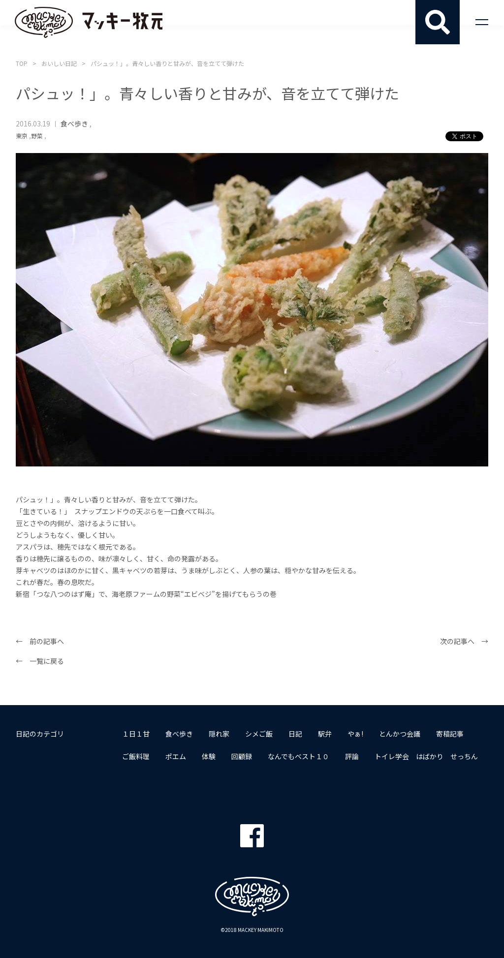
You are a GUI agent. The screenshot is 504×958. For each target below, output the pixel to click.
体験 (209, 756)
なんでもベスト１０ (298, 756)
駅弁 (325, 734)
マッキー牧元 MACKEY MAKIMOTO (88, 22)
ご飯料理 (136, 756)
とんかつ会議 (399, 734)
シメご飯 (259, 734)
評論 (352, 756)
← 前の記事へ (40, 641)
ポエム (175, 756)
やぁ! (355, 734)
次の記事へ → (464, 641)
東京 (22, 135)
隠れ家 (219, 734)
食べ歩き (74, 123)
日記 (295, 734)
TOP (22, 63)
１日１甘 (136, 734)
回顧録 (241, 756)
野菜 (37, 135)
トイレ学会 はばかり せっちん (426, 756)
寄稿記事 (450, 734)
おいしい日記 (59, 63)
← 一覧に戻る (40, 661)
